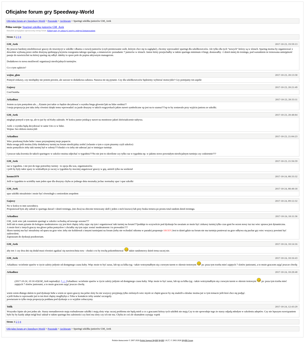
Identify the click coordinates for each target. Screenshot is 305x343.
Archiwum (65, 20)
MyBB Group (187, 340)
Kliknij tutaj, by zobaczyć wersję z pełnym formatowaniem (71, 31)
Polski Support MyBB (149, 340)
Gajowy (11, 87)
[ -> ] (64, 281)
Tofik (9, 306)
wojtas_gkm (13, 74)
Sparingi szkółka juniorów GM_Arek (43, 27)
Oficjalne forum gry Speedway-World (50, 12)
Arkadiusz (12, 99)
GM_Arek (12, 44)
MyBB (161, 340)
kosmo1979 (13, 176)
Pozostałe (52, 20)
